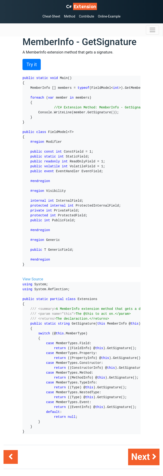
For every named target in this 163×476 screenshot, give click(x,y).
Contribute (86, 16)
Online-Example (109, 16)
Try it (31, 64)
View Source (32, 279)
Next (143, 457)
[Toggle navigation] (152, 30)
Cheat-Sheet (51, 16)
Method (69, 16)
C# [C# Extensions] (81, 6)
